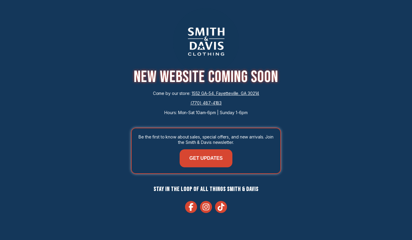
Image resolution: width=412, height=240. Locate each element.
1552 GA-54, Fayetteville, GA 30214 (225, 93)
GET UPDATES (206, 158)
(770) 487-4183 (206, 102)
